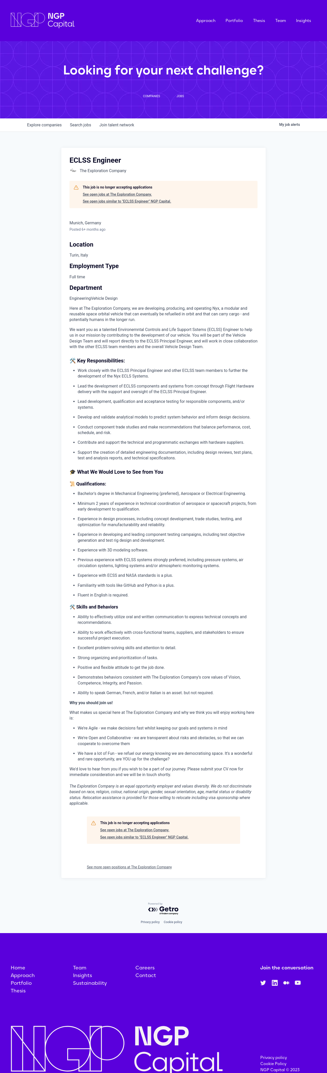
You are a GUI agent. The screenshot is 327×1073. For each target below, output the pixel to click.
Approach (205, 20)
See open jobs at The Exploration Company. (117, 194)
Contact (145, 975)
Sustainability (90, 983)
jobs (80, 125)
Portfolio (234, 20)
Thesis (259, 20)
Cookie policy (173, 922)
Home (18, 967)
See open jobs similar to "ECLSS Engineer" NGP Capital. (127, 201)
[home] (68, 20)
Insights (303, 20)
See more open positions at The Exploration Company (129, 867)
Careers (145, 967)
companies (44, 125)
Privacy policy (150, 922)
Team (280, 20)
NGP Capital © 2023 (280, 1069)
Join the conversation (286, 967)
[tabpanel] (163, 556)
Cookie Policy (273, 1063)
